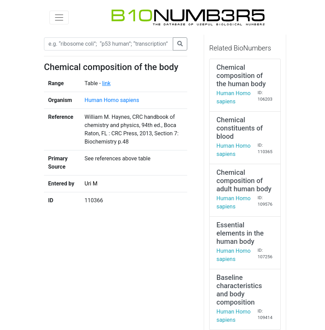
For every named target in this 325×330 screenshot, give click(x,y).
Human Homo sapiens (112, 100)
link (106, 83)
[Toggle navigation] (59, 17)
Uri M (91, 183)
